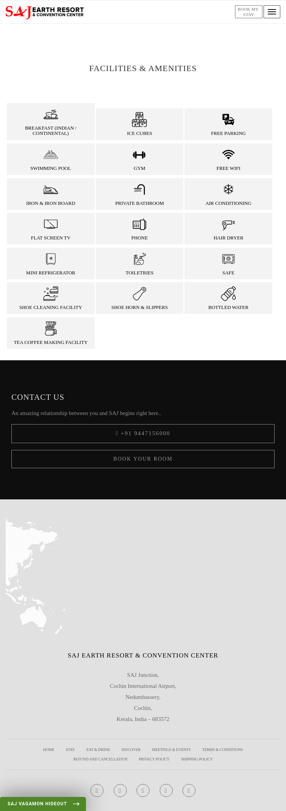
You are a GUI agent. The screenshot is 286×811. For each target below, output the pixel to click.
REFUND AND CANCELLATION (100, 759)
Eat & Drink (98, 750)
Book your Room (143, 459)
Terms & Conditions (222, 750)
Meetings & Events (171, 750)
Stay (70, 750)
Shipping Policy (197, 759)
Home (48, 750)
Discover (131, 750)
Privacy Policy (154, 759)
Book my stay (249, 12)
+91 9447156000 (143, 433)
